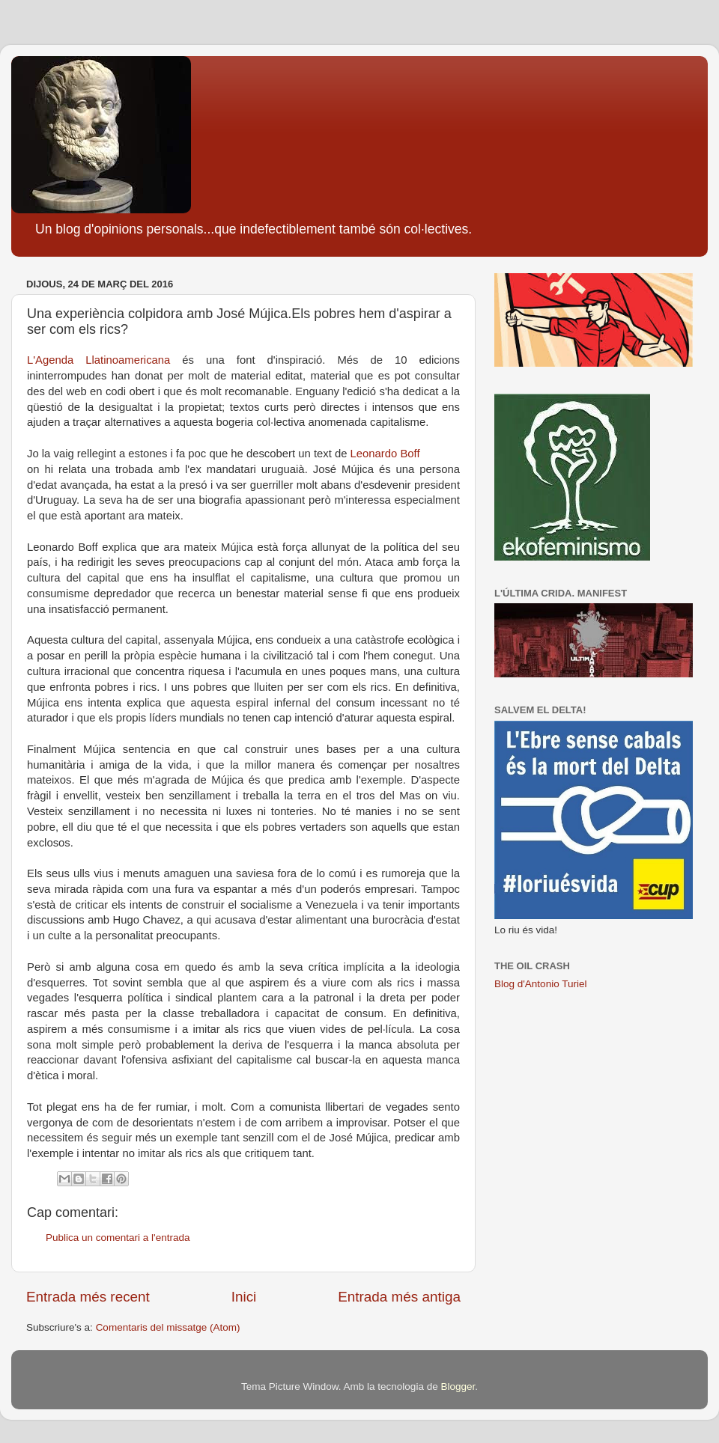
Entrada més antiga (399, 1297)
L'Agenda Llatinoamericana (98, 360)
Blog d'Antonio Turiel (540, 983)
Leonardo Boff (387, 454)
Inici (244, 1297)
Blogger (457, 1386)
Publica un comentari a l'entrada (117, 1237)
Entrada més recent (88, 1297)
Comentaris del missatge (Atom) (168, 1327)
